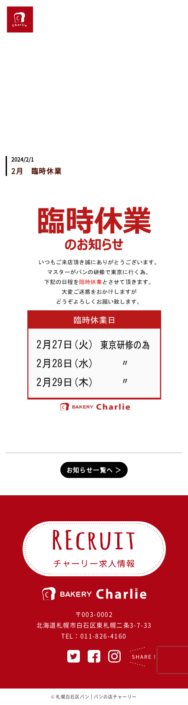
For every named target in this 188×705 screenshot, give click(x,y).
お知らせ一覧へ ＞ (94, 469)
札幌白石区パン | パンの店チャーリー (96, 696)
